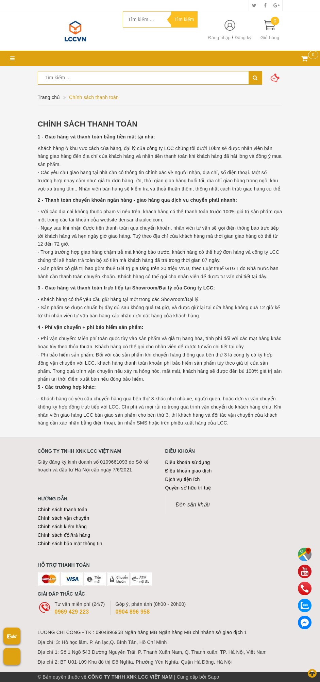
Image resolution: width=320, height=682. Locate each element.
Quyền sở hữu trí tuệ (188, 487)
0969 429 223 (72, 612)
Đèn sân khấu (193, 505)
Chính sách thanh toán (88, 124)
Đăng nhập (219, 37)
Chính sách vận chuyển (63, 518)
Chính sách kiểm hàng (62, 526)
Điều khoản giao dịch (188, 470)
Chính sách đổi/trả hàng (64, 535)
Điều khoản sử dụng (187, 462)
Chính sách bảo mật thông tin (70, 543)
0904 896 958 (133, 612)
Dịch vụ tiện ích (182, 479)
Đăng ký (243, 37)
